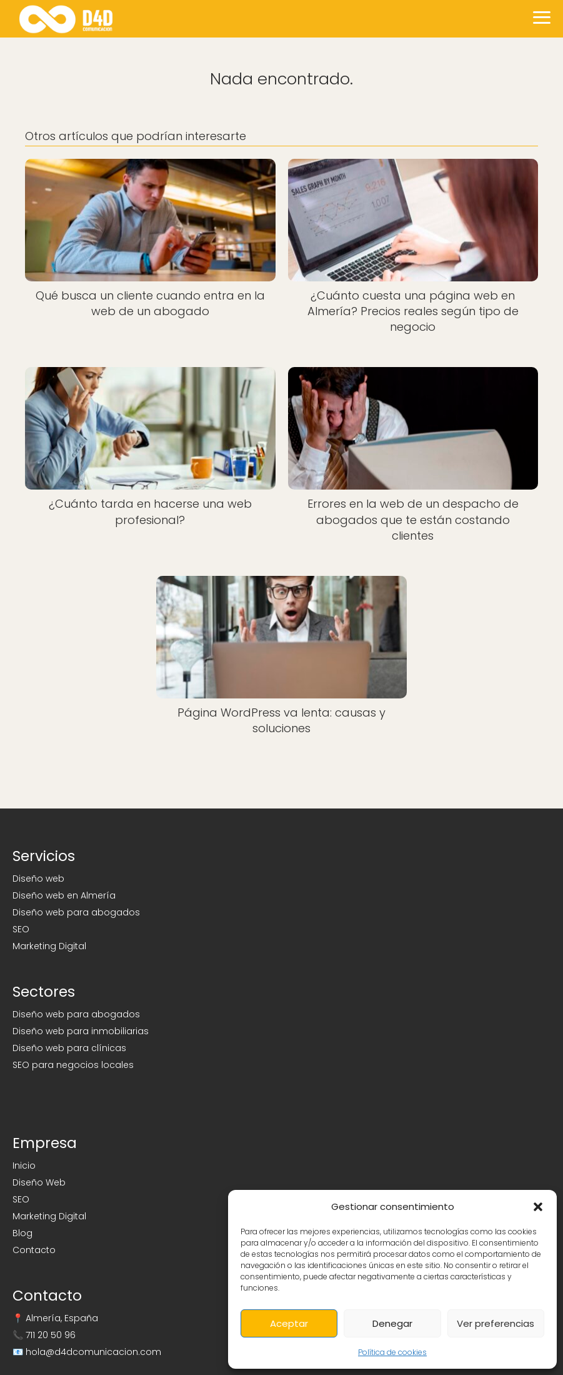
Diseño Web (39, 1182)
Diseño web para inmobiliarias (80, 1031)
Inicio (24, 1165)
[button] (538, 1207)
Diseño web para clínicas (69, 1048)
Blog (22, 1233)
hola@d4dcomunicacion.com (93, 1352)
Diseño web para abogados (76, 912)
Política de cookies (392, 1352)
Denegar (392, 1323)
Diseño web (38, 878)
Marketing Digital (49, 946)
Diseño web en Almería (64, 895)
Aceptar (289, 1323)
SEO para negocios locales (73, 1065)
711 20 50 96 (51, 1335)
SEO (20, 929)
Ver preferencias (495, 1323)
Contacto (34, 1250)
